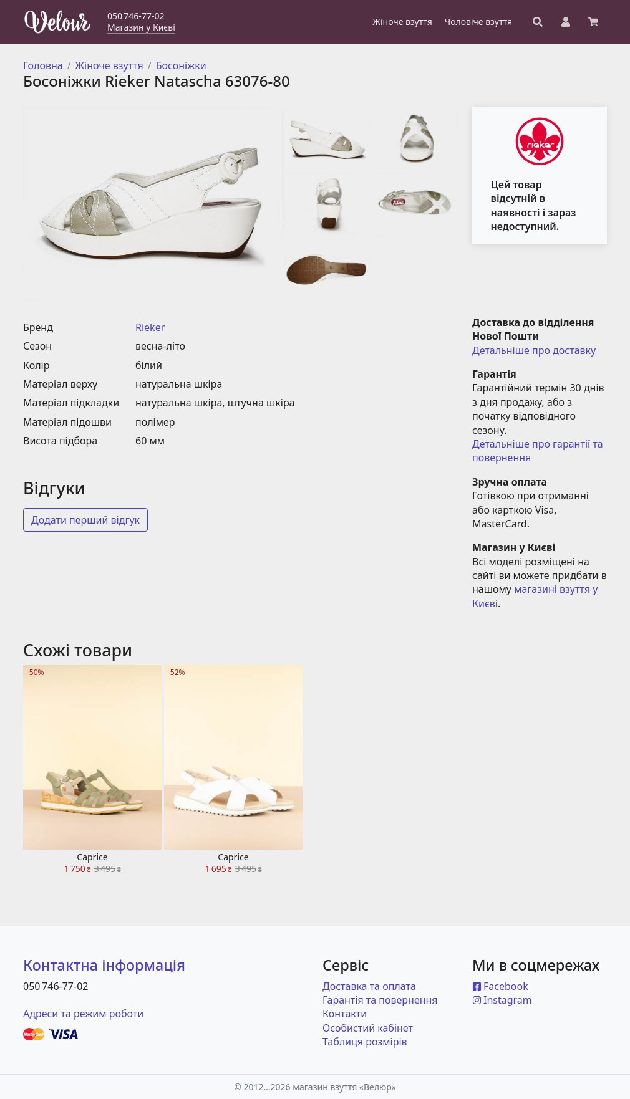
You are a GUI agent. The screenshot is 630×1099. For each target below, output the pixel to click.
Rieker (150, 327)
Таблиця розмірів (364, 1042)
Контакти (344, 1013)
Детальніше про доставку (534, 350)
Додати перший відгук (85, 520)
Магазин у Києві (141, 27)
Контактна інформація (104, 965)
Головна (43, 65)
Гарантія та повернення (380, 1000)
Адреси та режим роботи (83, 1013)
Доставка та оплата (369, 986)
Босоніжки (181, 65)
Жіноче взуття (109, 65)
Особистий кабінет (367, 1028)
